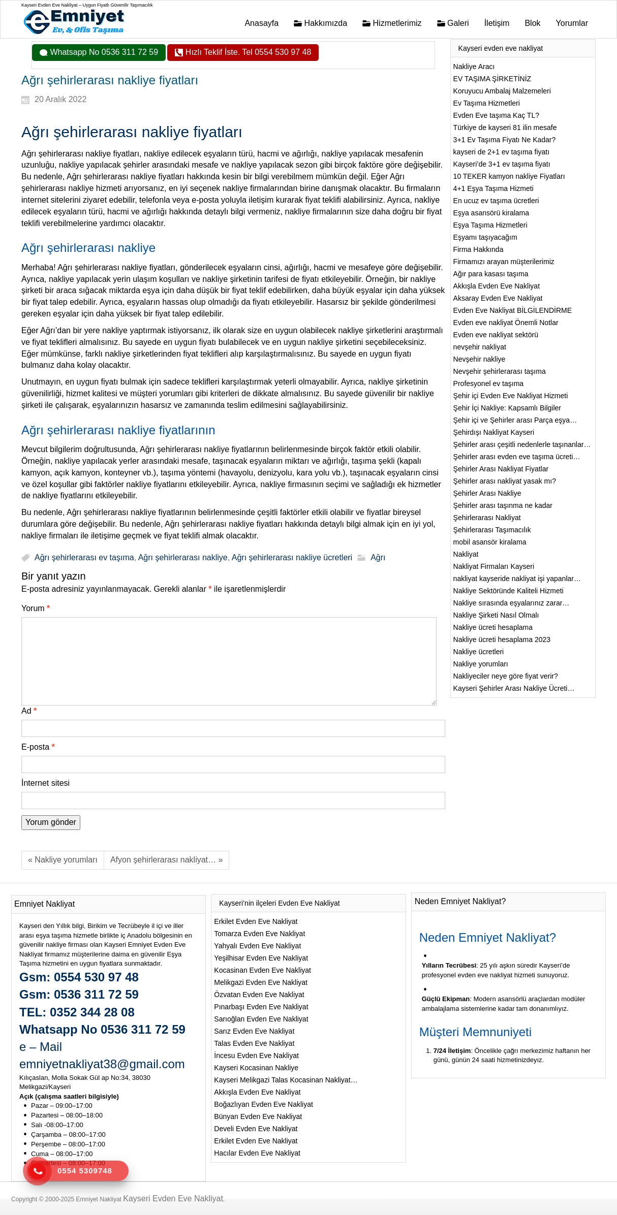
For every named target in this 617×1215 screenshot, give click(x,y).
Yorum (35, 608)
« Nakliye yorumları (63, 859)
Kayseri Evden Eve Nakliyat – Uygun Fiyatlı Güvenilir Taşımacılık (86, 5)
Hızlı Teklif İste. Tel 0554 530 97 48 (247, 52)
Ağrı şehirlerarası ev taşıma (84, 557)
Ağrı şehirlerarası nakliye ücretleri (292, 557)
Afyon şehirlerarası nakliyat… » (166, 859)
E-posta (38, 747)
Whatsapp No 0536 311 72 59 (103, 52)
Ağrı (378, 557)
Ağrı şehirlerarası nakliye (183, 557)
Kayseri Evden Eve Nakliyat (173, 1198)
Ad (29, 711)
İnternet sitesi (45, 783)
